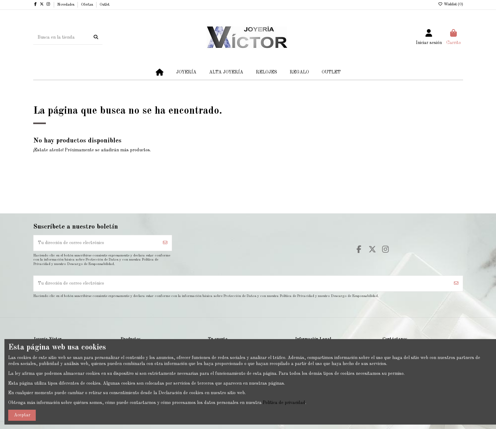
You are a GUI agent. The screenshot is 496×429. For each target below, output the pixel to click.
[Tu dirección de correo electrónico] (96, 243)
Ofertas (87, 5)
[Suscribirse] (165, 243)
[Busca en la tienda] (95, 37)
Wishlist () (450, 4)
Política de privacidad (284, 403)
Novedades (66, 5)
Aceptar (22, 415)
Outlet (104, 5)
